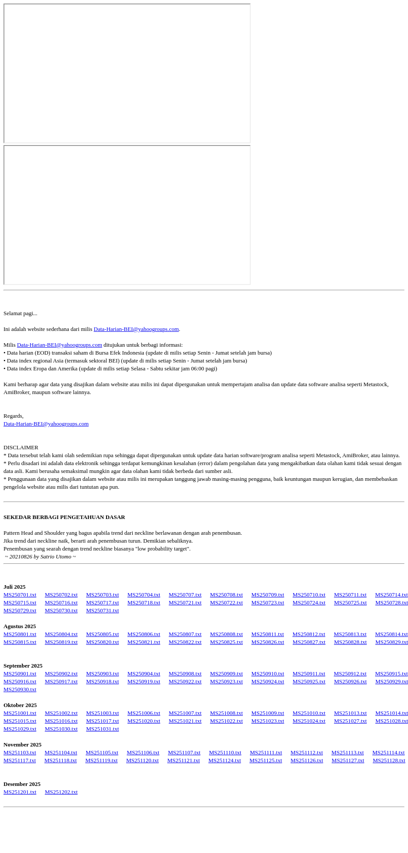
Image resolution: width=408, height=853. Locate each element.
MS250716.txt (61, 602)
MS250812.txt (308, 634)
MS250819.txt (61, 642)
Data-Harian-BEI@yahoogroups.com (136, 329)
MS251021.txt (185, 721)
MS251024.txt (309, 721)
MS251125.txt (265, 760)
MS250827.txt (309, 642)
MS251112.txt (307, 752)
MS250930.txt (20, 689)
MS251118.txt (60, 760)
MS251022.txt (226, 721)
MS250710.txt (309, 594)
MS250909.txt (226, 673)
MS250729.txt (20, 610)
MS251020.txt (144, 721)
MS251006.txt (144, 713)
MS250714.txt (391, 594)
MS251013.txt (350, 713)
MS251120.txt (142, 760)
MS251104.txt (61, 752)
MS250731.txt (102, 610)
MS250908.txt (185, 673)
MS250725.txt (350, 602)
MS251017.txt (102, 721)
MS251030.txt (61, 728)
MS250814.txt (391, 634)
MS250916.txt (20, 681)
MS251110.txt (225, 752)
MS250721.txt (185, 602)
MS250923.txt (226, 681)
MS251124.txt (225, 760)
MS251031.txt (102, 728)
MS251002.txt (61, 713)
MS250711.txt (350, 594)
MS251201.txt (20, 792)
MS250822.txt (185, 642)
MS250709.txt (268, 594)
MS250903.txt (102, 673)
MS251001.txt (20, 713)
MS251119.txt (101, 760)
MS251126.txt (307, 760)
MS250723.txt (268, 602)
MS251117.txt (20, 760)
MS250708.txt (226, 594)
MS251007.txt (185, 713)
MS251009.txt (268, 713)
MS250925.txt (309, 681)
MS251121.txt (183, 760)
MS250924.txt (268, 681)
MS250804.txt (61, 634)
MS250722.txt (226, 602)
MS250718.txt (144, 602)
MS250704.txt (144, 594)
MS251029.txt (20, 728)
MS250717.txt (102, 602)
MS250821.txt (144, 642)
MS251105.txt (102, 752)
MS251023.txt (268, 721)
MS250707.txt (185, 594)
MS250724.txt (309, 602)
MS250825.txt (226, 642)
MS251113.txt (347, 752)
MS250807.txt (185, 634)
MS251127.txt (348, 760)
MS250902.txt (61, 673)
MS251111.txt (266, 752)
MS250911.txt (309, 673)
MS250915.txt (391, 673)
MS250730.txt (61, 610)
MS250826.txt (268, 642)
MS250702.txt (61, 594)
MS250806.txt (144, 634)
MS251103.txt (20, 752)
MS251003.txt (102, 713)
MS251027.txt (350, 721)
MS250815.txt (20, 642)
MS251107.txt (184, 752)
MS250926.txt (350, 681)
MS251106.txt (143, 752)
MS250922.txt (185, 681)
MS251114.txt (389, 752)
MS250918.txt (102, 681)
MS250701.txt (20, 594)
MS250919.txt (144, 681)
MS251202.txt (61, 792)
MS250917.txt (61, 681)
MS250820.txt (102, 642)
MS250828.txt (350, 642)
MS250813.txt (350, 634)
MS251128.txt (389, 760)
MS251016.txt (61, 721)
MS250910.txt (268, 673)
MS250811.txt (268, 634)
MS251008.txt (226, 713)
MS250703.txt (102, 594)
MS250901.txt (20, 673)
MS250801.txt (20, 634)
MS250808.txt (226, 634)
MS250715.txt (20, 602)
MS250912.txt (350, 673)
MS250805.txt (102, 634)
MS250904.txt (144, 673)
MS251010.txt (309, 713)
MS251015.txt (20, 721)
